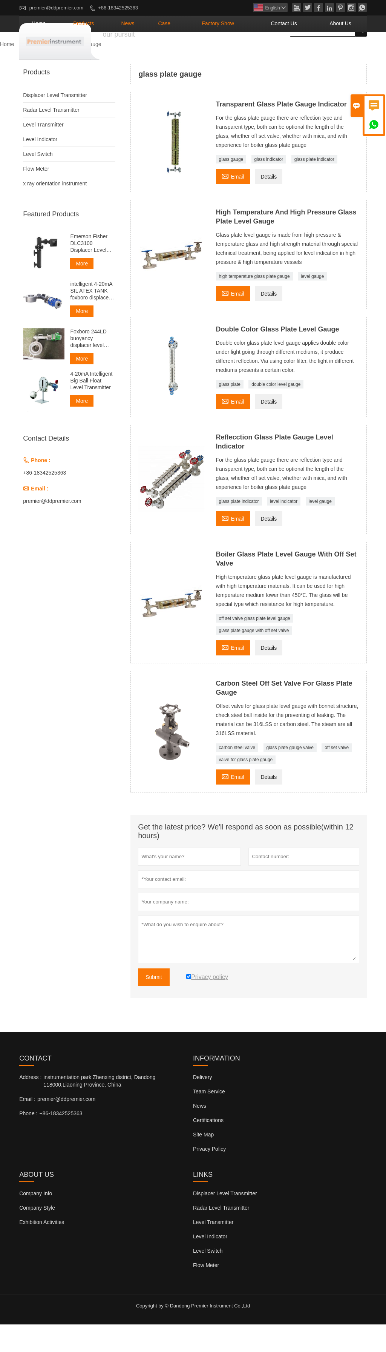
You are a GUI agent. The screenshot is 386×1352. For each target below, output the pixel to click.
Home (117, 51)
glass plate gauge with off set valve (254, 658)
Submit (154, 1005)
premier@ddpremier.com (56, 8)
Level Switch (38, 182)
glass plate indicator (314, 187)
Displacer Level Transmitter (55, 123)
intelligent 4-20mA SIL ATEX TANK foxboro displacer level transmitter (91, 318)
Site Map (203, 1162)
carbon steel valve (237, 775)
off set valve (337, 775)
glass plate (229, 412)
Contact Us (304, 51)
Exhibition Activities (41, 1250)
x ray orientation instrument (55, 211)
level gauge (312, 304)
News (185, 51)
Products (151, 51)
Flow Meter (36, 196)
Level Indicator (40, 167)
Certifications (208, 1148)
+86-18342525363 (118, 8)
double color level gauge (275, 412)
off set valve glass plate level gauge (254, 646)
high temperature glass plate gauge (254, 304)
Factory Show (253, 51)
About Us (347, 51)
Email (233, 203)
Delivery (202, 1105)
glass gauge (231, 187)
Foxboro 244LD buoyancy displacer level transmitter (88, 366)
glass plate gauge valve (290, 775)
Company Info (35, 1221)
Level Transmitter (43, 152)
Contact (35, 1086)
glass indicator (268, 187)
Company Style (37, 1235)
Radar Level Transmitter (51, 137)
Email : (27, 1127)
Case (213, 51)
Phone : (28, 1141)
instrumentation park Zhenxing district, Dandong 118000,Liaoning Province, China (99, 1108)
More (82, 291)
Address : (30, 1105)
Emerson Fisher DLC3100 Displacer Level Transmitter (88, 271)
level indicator (283, 529)
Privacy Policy (209, 1176)
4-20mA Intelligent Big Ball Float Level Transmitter (91, 408)
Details (268, 204)
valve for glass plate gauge (246, 787)
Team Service (209, 1119)
